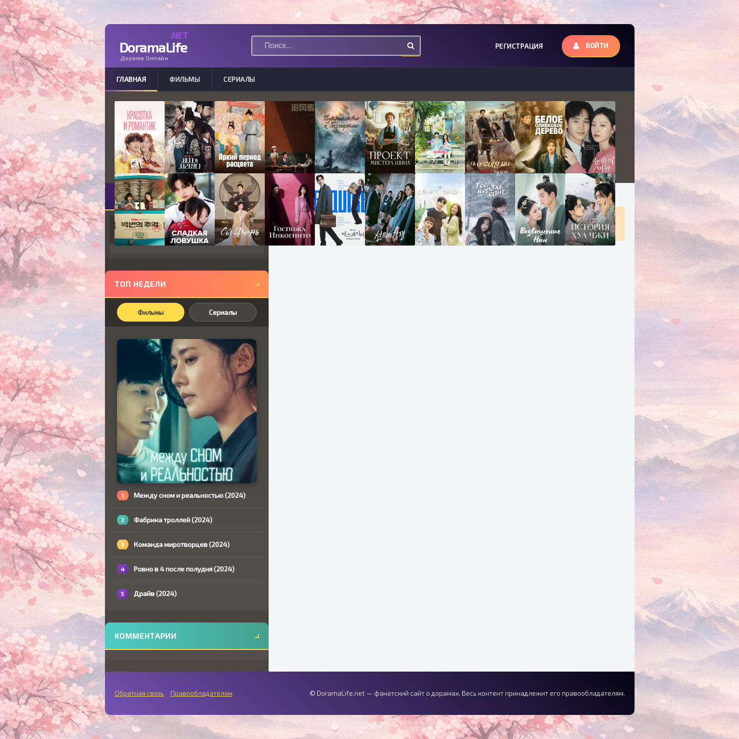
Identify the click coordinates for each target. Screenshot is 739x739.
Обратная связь (139, 693)
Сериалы (239, 79)
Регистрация (519, 46)
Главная (131, 79)
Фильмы (184, 79)
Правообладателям (201, 693)
